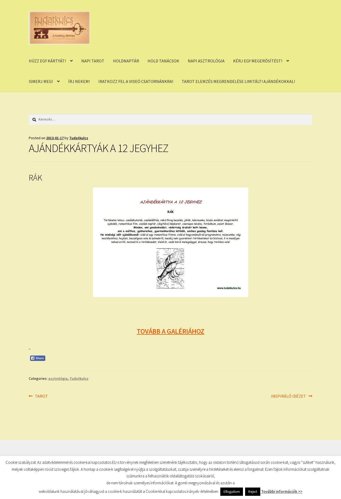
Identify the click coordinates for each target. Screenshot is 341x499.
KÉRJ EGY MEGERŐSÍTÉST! (257, 60)
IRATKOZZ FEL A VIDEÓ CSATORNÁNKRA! (135, 81)
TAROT (41, 396)
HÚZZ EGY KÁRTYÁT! (47, 60)
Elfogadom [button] (232, 491)
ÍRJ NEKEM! (79, 81)
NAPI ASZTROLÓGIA (206, 60)
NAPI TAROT (92, 60)
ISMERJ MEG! (41, 81)
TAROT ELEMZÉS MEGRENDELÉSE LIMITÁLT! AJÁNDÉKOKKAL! (238, 81)
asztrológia (58, 378)
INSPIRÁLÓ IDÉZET (288, 396)
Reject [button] (252, 491)
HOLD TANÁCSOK (163, 60)
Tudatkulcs (78, 137)
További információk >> (281, 491)
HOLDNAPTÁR (126, 60)
